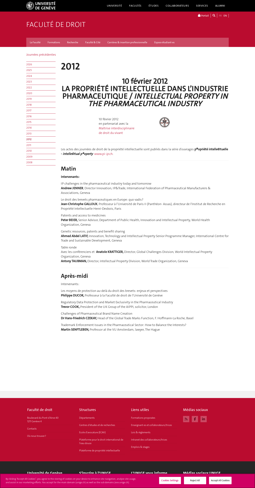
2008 (29, 162)
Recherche (72, 42)
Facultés (135, 5)
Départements (87, 417)
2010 (29, 151)
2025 (29, 70)
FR (220, 15)
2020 (29, 93)
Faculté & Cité (92, 42)
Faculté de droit (56, 24)
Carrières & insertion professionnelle (127, 42)
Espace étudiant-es (164, 42)
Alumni (220, 5)
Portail (203, 15)
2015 (28, 122)
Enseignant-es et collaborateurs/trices (151, 425)
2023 (29, 81)
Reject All (195, 481)
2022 (29, 87)
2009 (29, 156)
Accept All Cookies (220, 481)
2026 (29, 64)
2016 (29, 116)
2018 (29, 105)
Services (202, 5)
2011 (28, 145)
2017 (28, 110)
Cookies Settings (169, 481)
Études (154, 5)
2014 (29, 127)
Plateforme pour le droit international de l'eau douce (101, 441)
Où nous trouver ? (36, 435)
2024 (29, 76)
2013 (28, 133)
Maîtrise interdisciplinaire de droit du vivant (116, 130)
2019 (29, 99)
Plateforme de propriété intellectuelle (99, 450)
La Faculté (35, 42)
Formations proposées (143, 417)
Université (114, 5)
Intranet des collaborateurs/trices (149, 439)
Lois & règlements (140, 432)
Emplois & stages (140, 447)
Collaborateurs (177, 5)
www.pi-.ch (103, 154)
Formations (54, 42)
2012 (29, 139)
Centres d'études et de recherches (97, 425)
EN (225, 15)
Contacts (32, 428)
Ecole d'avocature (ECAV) (92, 432)
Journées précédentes (41, 54)
